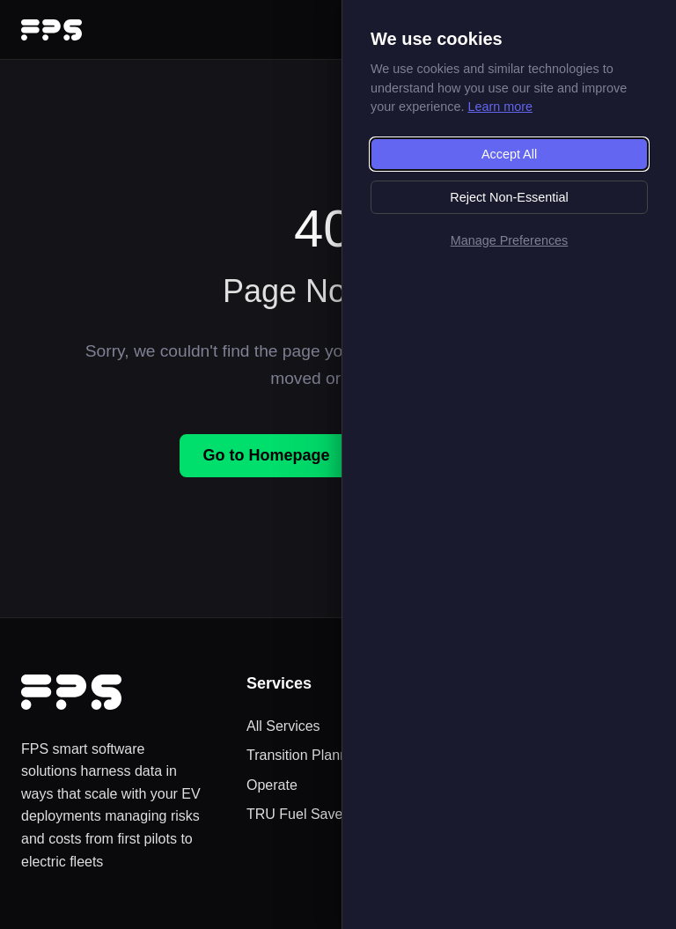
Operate (272, 785)
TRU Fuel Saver (297, 814)
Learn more (500, 107)
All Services (283, 726)
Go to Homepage (265, 455)
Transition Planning (306, 755)
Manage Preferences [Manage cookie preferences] (510, 240)
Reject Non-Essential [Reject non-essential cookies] (509, 197)
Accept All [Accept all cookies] (509, 154)
